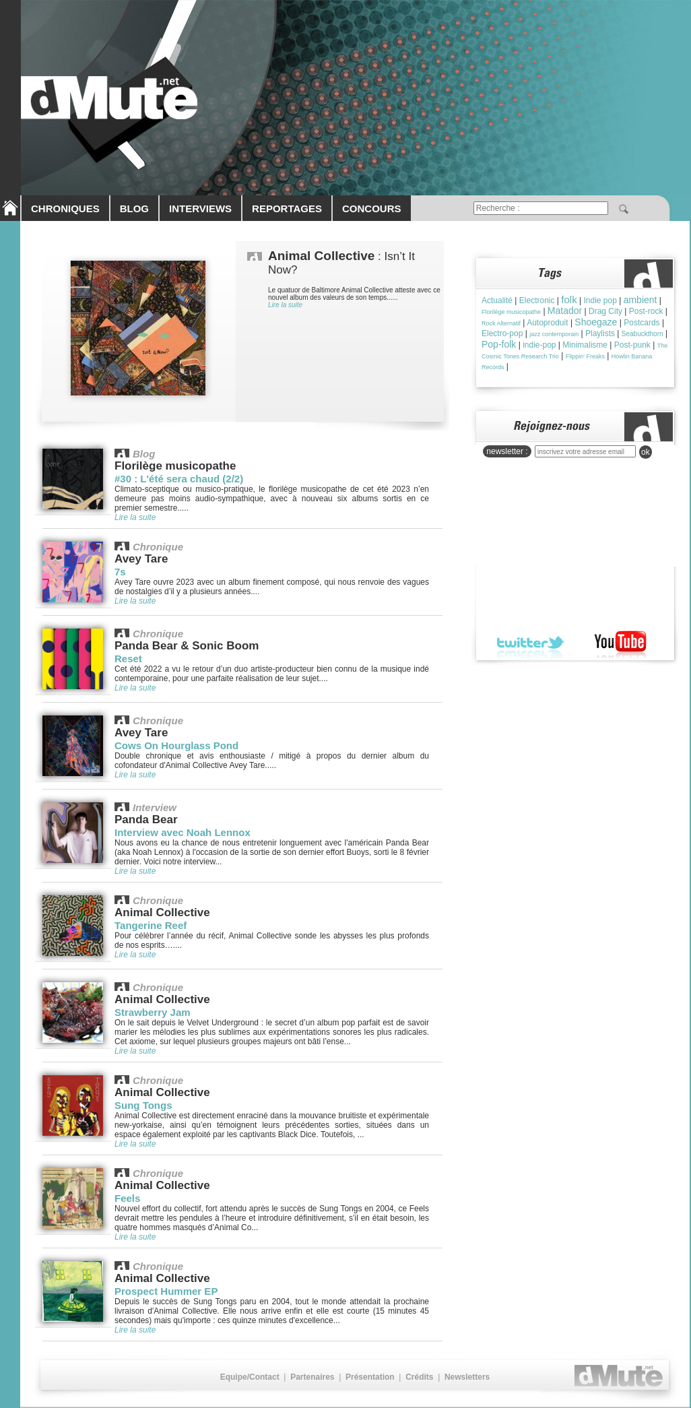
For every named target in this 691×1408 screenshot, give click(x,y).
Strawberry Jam (152, 1012)
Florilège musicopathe (511, 312)
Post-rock (646, 311)
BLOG (134, 208)
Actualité (497, 300)
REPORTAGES (287, 208)
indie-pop (539, 345)
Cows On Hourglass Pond (176, 745)
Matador (565, 310)
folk (569, 299)
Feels (127, 1198)
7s (120, 571)
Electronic (537, 300)
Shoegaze (595, 322)
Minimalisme (584, 345)
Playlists (600, 333)
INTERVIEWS (200, 208)
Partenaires (312, 1377)
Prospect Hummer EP (166, 1291)
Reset (128, 658)
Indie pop (599, 300)
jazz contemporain (554, 334)
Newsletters (467, 1377)
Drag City (605, 311)
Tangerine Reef (150, 925)
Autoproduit (547, 322)
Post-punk (632, 345)
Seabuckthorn (642, 334)
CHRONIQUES (65, 208)
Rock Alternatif (501, 323)
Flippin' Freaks (585, 356)
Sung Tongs (143, 1105)
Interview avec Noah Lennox (182, 832)
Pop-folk (499, 344)
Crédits (419, 1377)
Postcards (641, 322)
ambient (640, 299)
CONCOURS (371, 208)
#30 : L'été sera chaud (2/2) (178, 478)
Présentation (370, 1377)
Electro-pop (502, 333)
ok (645, 452)
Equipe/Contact (249, 1377)
